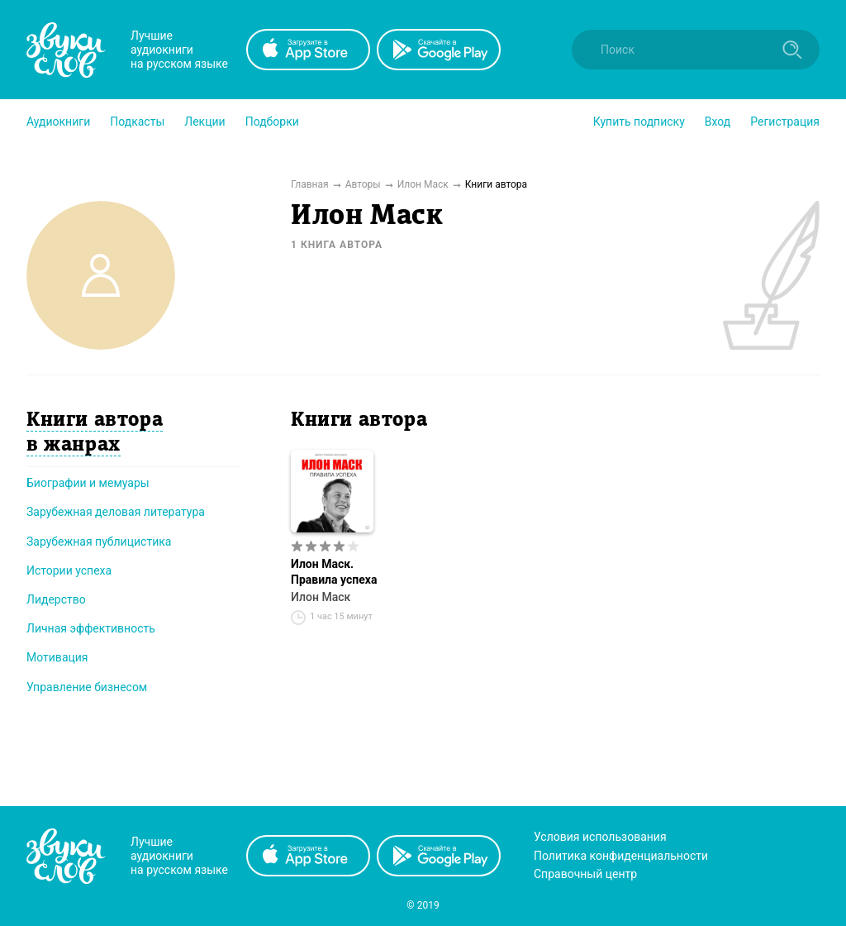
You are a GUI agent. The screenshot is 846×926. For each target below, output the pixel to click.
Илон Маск (320, 597)
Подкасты (137, 121)
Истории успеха (69, 570)
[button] (58, 121)
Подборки (272, 121)
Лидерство (56, 599)
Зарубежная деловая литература (115, 511)
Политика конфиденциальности (621, 855)
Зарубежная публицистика (98, 541)
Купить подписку (639, 121)
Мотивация (57, 657)
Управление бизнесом (86, 687)
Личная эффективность (90, 628)
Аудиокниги (58, 121)
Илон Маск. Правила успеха (334, 571)
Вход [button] (717, 121)
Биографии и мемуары (88, 482)
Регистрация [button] (785, 121)
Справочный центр (585, 874)
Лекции (204, 121)
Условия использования (600, 836)
